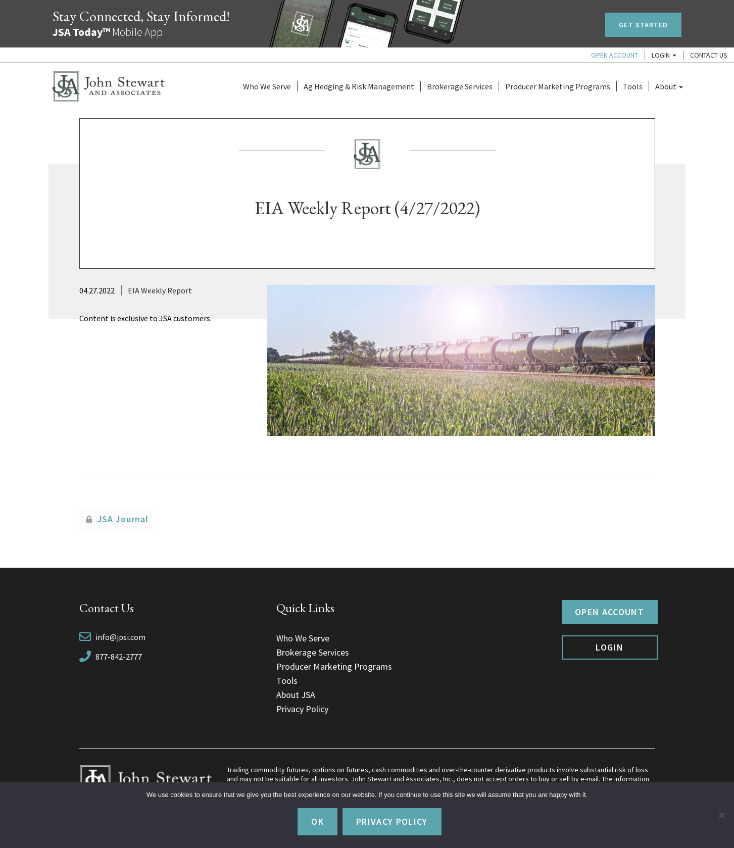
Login (664, 55)
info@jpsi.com (120, 637)
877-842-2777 (118, 657)
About (669, 86)
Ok (317, 821)
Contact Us (708, 55)
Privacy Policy (302, 709)
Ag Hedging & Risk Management (359, 86)
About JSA (295, 695)
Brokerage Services (460, 86)
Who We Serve (267, 86)
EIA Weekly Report (160, 290)
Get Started (643, 24)
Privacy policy (392, 821)
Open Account (614, 55)
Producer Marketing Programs (557, 86)
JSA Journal (123, 519)
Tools (633, 86)
